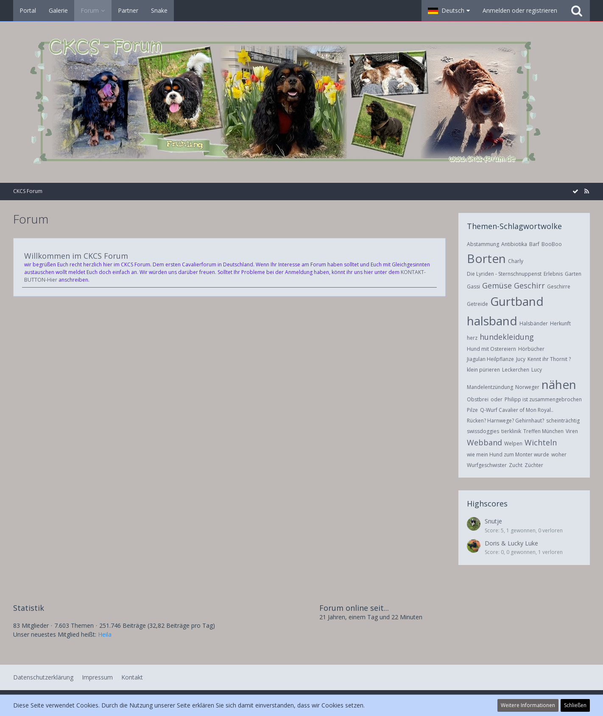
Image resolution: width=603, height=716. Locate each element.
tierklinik (511, 431)
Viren (572, 431)
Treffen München (543, 431)
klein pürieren (483, 369)
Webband (484, 442)
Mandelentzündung (490, 387)
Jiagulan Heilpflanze (490, 359)
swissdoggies (483, 431)
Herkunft (560, 323)
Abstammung (483, 244)
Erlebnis (553, 273)
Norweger (527, 387)
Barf (534, 244)
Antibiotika (514, 244)
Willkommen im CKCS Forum (76, 256)
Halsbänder (533, 323)
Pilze (472, 410)
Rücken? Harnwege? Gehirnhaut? (505, 420)
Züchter (534, 465)
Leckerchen (515, 369)
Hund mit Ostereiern (491, 348)
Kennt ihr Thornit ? (549, 359)
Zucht (515, 465)
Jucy (520, 359)
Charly (515, 261)
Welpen (513, 443)
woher (559, 454)
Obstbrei (478, 399)
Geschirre (558, 286)
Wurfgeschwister (487, 465)
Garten (573, 273)
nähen (559, 384)
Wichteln (541, 442)
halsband (492, 321)
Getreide (477, 304)
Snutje (493, 521)
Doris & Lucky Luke (511, 543)
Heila (105, 634)
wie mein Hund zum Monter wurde (508, 454)
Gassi (473, 286)
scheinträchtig (563, 420)
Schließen (575, 705)
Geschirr (529, 285)
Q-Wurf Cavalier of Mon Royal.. (516, 410)
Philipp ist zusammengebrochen (543, 399)
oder (496, 399)
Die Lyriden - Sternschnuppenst (504, 273)
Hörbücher (531, 348)
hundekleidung (507, 337)
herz (472, 337)
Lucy (536, 369)
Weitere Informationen (528, 705)
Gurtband (517, 301)
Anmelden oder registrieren (520, 10)
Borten (486, 258)
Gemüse (497, 285)
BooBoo (552, 244)
